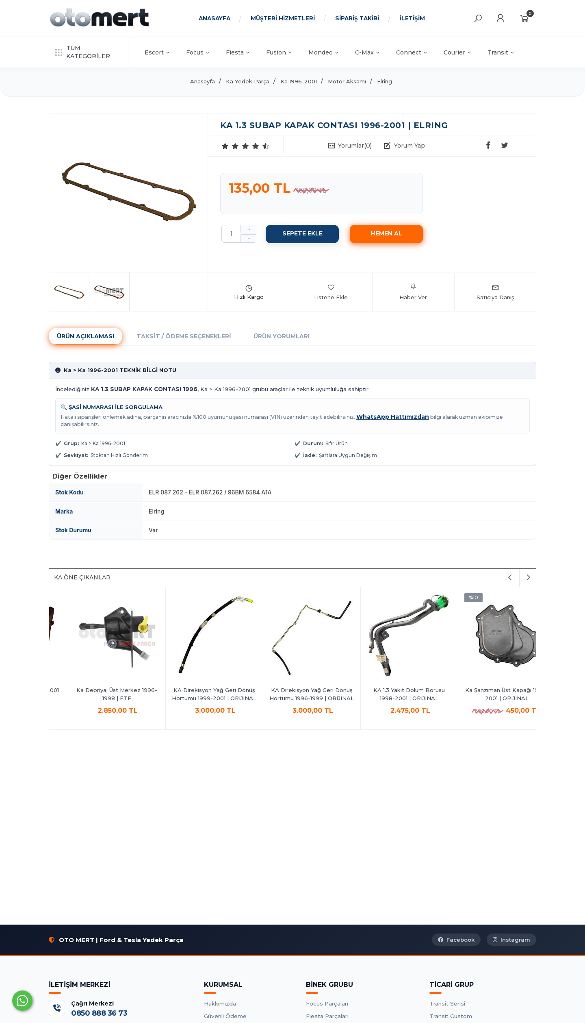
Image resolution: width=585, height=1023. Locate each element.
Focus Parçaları (327, 1003)
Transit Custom (450, 1016)
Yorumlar (355, 145)
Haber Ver (413, 291)
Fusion (279, 52)
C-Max (367, 52)
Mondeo (323, 52)
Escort (157, 52)
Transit (501, 52)
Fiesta (237, 52)
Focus (197, 52)
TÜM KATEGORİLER (82, 52)
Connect (411, 52)
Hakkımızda (220, 1003)
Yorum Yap (409, 145)
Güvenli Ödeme (225, 1016)
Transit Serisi (447, 1003)
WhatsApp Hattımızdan (392, 416)
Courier (457, 52)
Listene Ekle (331, 291)
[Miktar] (231, 234)
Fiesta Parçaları (327, 1016)
